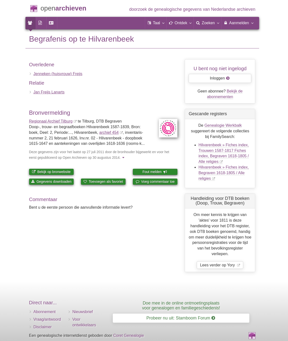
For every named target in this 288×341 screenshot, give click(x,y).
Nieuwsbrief (82, 312)
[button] (156, 23)
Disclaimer (43, 327)
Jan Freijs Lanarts (49, 92)
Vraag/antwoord (47, 319)
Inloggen (220, 78)
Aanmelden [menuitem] (238, 22)
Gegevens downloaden (51, 181)
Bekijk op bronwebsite (51, 172)
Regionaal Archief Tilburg (51, 121)
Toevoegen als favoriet (103, 181)
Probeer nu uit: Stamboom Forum (180, 318)
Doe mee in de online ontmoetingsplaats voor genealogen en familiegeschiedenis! (181, 305)
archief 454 (109, 132)
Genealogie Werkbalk (223, 125)
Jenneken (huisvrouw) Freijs (58, 74)
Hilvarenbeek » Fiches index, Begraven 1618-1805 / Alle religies (223, 173)
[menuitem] (30, 23)
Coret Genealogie (128, 335)
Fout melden (154, 172)
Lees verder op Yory (218, 265)
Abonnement (45, 312)
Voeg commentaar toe (155, 181)
